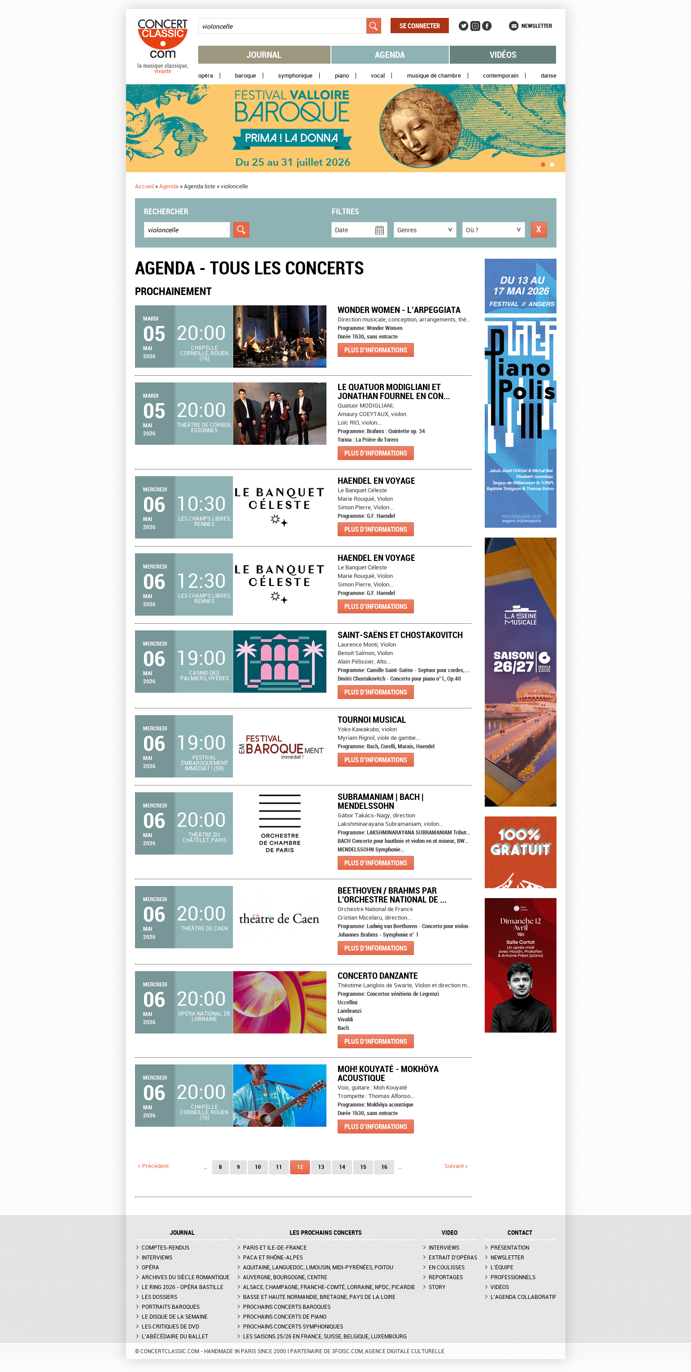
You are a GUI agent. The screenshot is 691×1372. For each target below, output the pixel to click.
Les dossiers (159, 1296)
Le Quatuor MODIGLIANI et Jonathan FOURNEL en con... (394, 391)
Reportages (446, 1277)
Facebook (487, 26)
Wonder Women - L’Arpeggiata (399, 310)
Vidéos (503, 54)
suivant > (456, 1166)
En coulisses (447, 1267)
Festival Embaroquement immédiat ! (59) (204, 763)
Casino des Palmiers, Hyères (204, 675)
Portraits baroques (171, 1306)
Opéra (205, 75)
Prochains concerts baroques (286, 1306)
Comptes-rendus (165, 1247)
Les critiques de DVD (170, 1326)
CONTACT (520, 1232)
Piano (342, 75)
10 (258, 1167)
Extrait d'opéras (453, 1257)
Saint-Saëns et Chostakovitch (400, 635)
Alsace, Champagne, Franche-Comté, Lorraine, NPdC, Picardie (329, 1286)
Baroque (245, 75)
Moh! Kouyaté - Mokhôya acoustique (388, 1073)
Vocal (378, 75)
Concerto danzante (378, 975)
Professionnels (513, 1277)
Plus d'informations (375, 349)
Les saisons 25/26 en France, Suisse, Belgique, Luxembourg (325, 1336)
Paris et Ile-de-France (275, 1247)
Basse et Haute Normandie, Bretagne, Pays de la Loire (319, 1296)
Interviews (157, 1257)
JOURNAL (182, 1232)
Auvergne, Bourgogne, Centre (285, 1277)
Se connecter (420, 25)
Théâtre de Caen (204, 928)
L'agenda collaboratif (523, 1296)
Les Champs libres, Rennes (204, 521)
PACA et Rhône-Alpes (273, 1257)
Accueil (144, 186)
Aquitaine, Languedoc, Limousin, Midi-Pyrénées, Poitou (318, 1267)
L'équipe (502, 1267)
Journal (264, 54)
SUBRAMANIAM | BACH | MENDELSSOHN (381, 801)
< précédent (153, 1166)
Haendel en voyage (376, 480)
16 (384, 1167)
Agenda (390, 54)
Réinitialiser (539, 230)
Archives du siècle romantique (186, 1277)
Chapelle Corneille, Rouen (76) (204, 353)
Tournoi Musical (372, 719)
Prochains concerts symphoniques (293, 1326)
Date (341, 230)
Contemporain (500, 75)
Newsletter (537, 26)
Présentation (510, 1247)
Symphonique (295, 75)
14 (342, 1167)
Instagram (475, 26)
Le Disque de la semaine (175, 1316)
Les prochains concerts (326, 1232)
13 (321, 1167)
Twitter (464, 26)
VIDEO (449, 1232)
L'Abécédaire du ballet (175, 1336)
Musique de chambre (434, 75)
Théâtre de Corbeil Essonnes (204, 427)
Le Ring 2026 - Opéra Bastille (182, 1286)
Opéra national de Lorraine (204, 1016)
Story (437, 1286)
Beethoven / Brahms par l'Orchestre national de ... (392, 894)
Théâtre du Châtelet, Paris (204, 837)
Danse (548, 75)
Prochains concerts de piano (284, 1316)
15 (363, 1167)
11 (279, 1167)
